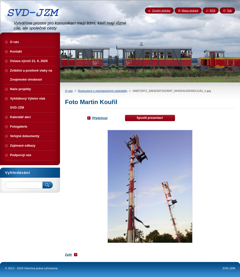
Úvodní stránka (161, 10)
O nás (69, 90)
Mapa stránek (190, 10)
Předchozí (100, 118)
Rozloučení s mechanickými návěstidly (102, 90)
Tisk (229, 10)
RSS (212, 10)
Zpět (68, 254)
